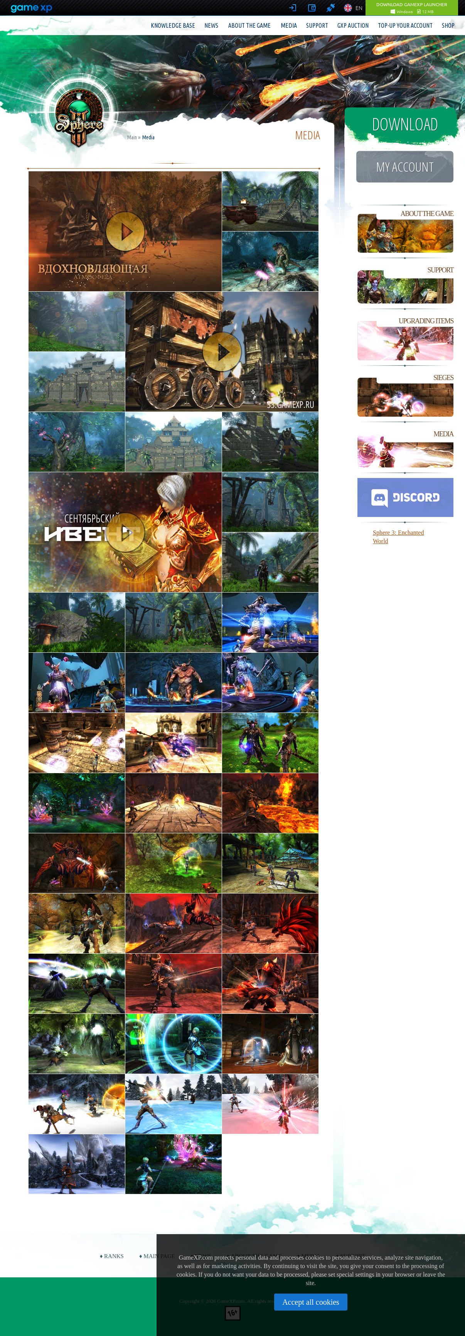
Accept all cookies (310, 1302)
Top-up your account (405, 25)
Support (317, 25)
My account (405, 167)
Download (405, 123)
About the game (249, 25)
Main (132, 137)
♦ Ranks (112, 1256)
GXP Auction (353, 25)
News (211, 25)
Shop (448, 25)
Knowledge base (173, 25)
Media (289, 25)
